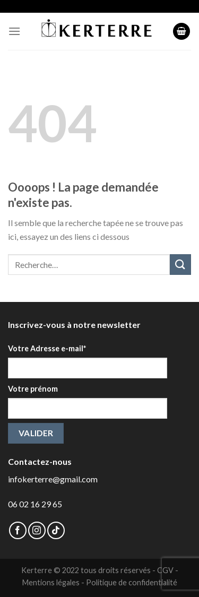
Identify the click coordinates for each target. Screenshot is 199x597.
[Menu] (14, 31)
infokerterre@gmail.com (53, 479)
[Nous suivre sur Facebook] (18, 530)
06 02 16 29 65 (35, 504)
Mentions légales (51, 582)
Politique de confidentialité (131, 582)
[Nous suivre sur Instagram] (37, 530)
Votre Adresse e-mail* (47, 348)
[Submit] (180, 264)
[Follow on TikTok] (56, 530)
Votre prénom (33, 388)
